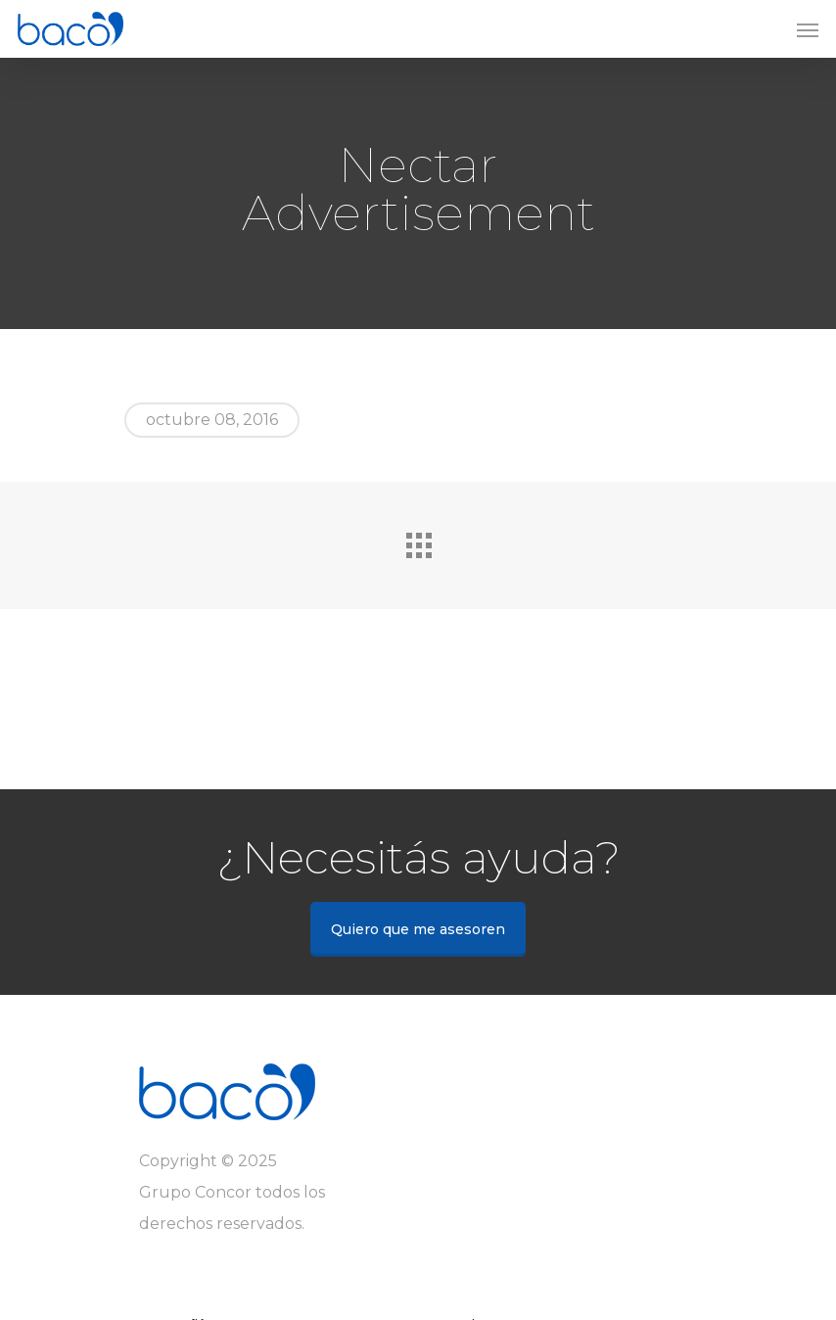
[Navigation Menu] (807, 29)
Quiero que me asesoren (418, 929)
